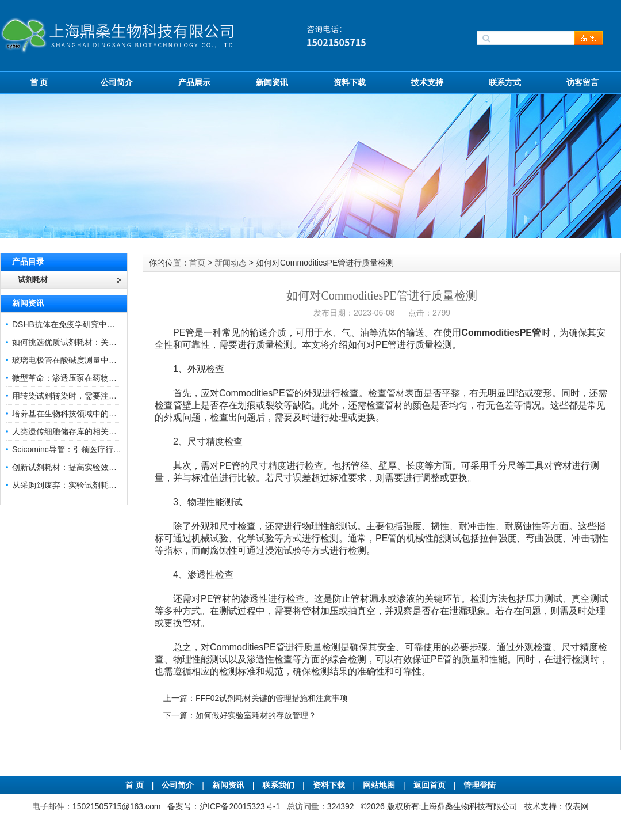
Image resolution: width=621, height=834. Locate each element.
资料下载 (350, 82)
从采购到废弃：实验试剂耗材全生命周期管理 (92, 485)
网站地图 (379, 785)
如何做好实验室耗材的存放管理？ (255, 715)
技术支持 (427, 82)
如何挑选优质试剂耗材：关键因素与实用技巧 (92, 342)
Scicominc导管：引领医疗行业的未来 (78, 449)
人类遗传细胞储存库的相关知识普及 (76, 431)
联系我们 (278, 785)
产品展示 (194, 82)
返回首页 (430, 785)
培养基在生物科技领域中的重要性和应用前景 (92, 413)
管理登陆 (479, 785)
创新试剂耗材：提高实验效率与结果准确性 (88, 467)
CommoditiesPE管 (501, 333)
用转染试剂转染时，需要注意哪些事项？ (84, 395)
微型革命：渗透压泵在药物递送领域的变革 (88, 377)
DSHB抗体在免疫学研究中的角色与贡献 (83, 324)
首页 (197, 262)
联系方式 (505, 82)
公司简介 (117, 82)
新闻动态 (230, 262)
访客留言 (582, 82)
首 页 (39, 82)
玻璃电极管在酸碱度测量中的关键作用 (80, 360)
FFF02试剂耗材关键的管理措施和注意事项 (271, 698)
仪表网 (577, 806)
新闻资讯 (272, 82)
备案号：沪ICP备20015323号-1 (223, 806)
